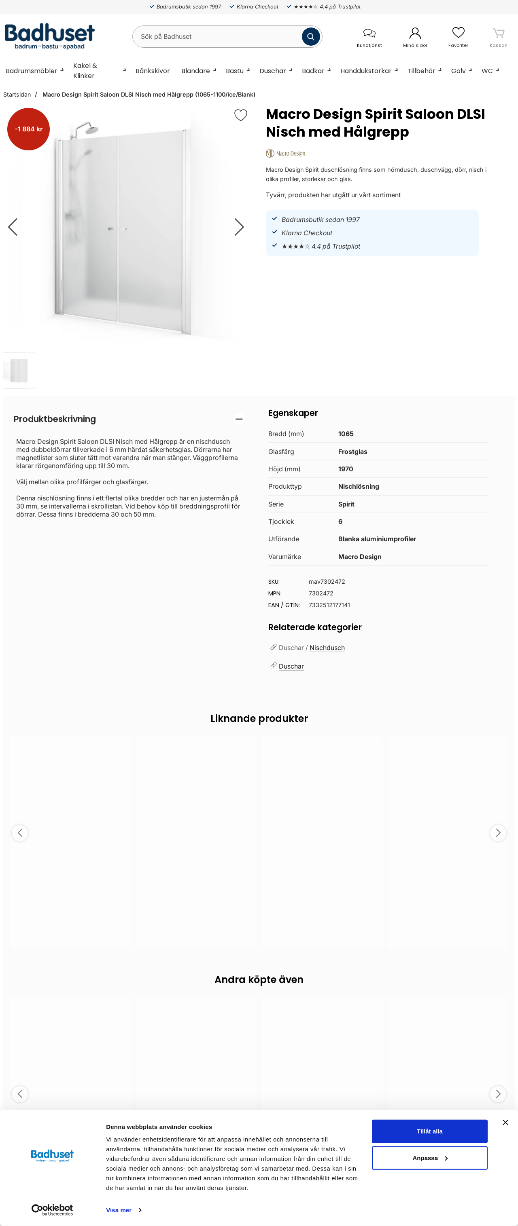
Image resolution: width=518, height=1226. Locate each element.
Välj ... (70, 930)
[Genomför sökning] (311, 36)
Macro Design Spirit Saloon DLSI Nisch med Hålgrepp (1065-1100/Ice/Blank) (148, 94)
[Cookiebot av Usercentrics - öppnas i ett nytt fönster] (52, 1210)
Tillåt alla (430, 1131)
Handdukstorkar (366, 71)
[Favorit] (241, 115)
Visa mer (119, 1210)
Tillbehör (421, 71)
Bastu (235, 71)
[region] (129, 419)
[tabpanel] (129, 466)
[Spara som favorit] (121, 748)
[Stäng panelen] (505, 1122)
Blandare (195, 71)
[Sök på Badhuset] (227, 36)
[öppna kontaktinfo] (369, 36)
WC (487, 71)
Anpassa (430, 1157)
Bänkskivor (153, 71)
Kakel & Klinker (85, 70)
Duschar (272, 71)
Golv (458, 71)
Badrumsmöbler (31, 71)
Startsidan (17, 94)
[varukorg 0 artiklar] (498, 36)
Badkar (313, 71)
